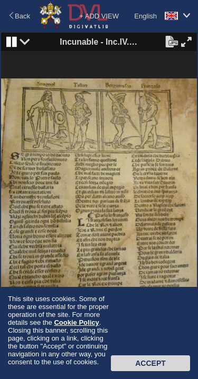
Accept (150, 363)
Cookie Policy (76, 322)
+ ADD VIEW (99, 16)
